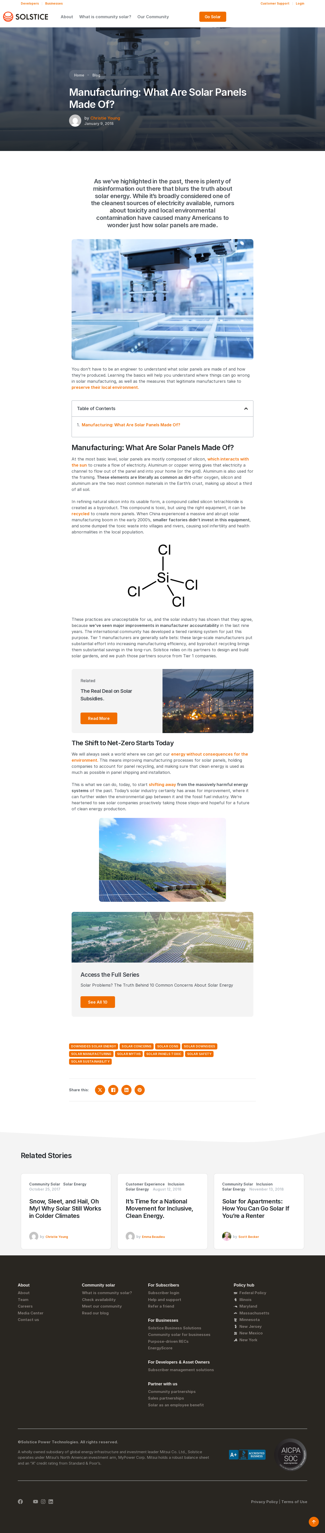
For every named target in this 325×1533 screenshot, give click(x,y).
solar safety (199, 1054)
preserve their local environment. (105, 387)
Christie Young (105, 118)
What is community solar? (153, 16)
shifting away (162, 784)
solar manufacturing (91, 1054)
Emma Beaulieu (153, 1237)
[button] (246, 409)
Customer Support (275, 3)
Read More (99, 718)
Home (79, 75)
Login (300, 3)
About (114, 16)
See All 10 (97, 1002)
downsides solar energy (93, 1046)
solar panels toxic (163, 1054)
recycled (80, 513)
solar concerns (136, 1046)
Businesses (54, 3)
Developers (30, 3)
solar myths (129, 1054)
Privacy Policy (264, 1501)
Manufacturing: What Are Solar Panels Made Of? (131, 424)
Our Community (201, 16)
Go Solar (291, 16)
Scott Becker (248, 1237)
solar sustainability (90, 1061)
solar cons (167, 1046)
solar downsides (199, 1046)
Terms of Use (294, 1501)
